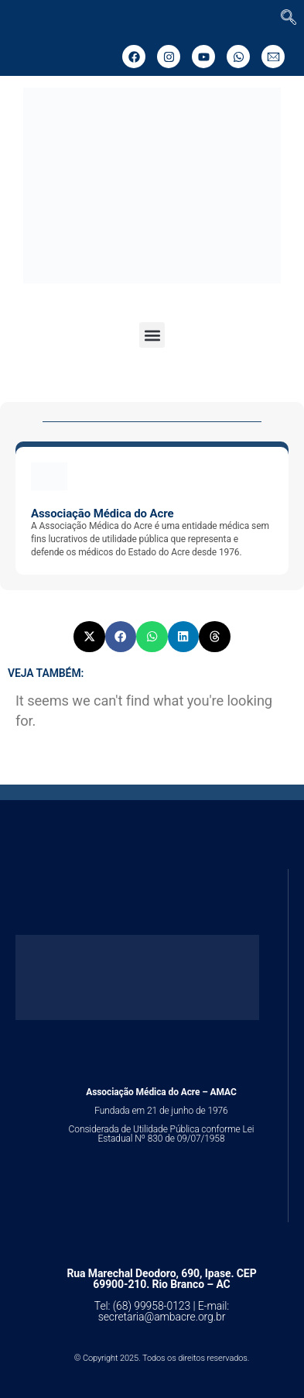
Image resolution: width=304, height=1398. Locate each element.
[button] (152, 335)
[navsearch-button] (288, 18)
